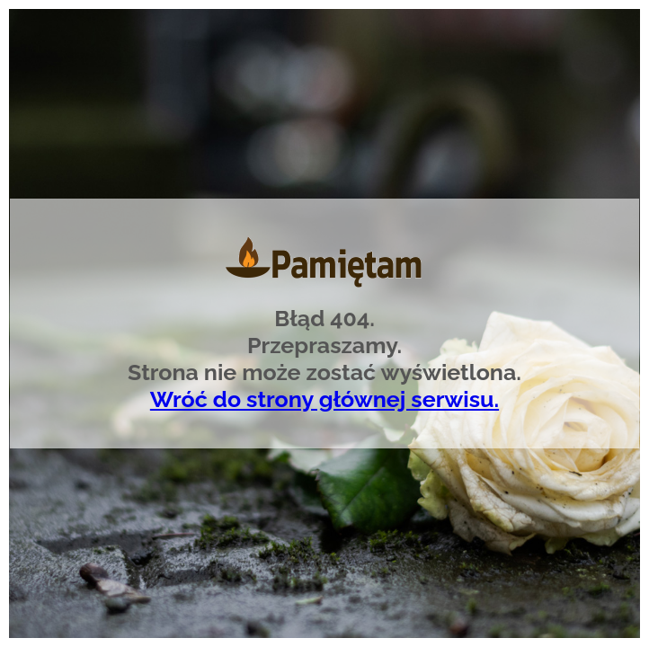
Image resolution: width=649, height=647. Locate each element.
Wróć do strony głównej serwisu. (324, 399)
